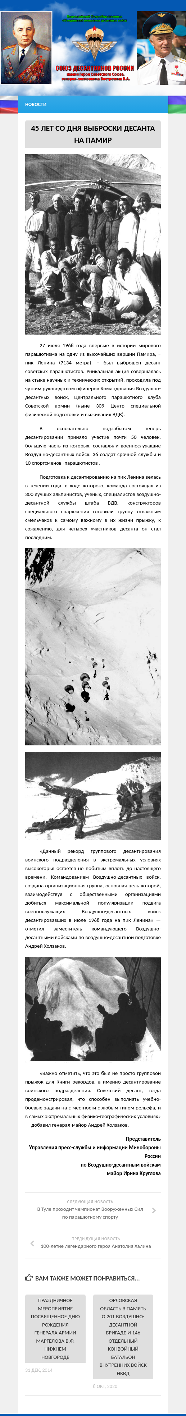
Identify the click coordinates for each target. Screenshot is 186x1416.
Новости (35, 104)
